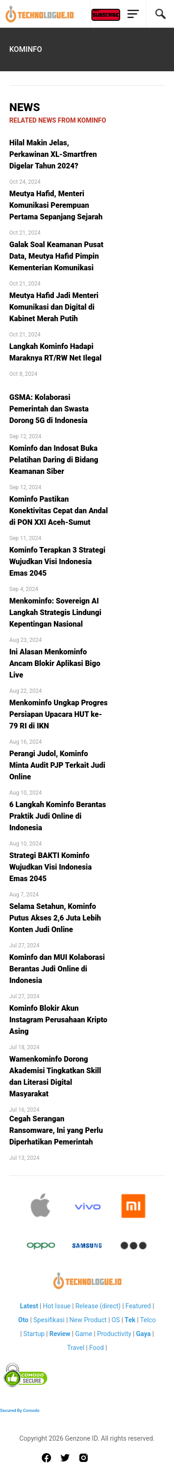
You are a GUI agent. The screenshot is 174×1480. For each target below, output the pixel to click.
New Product (88, 1320)
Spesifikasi (48, 1320)
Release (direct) (98, 1306)
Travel (75, 1347)
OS (115, 1320)
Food (96, 1347)
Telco (148, 1320)
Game (83, 1333)
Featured (138, 1306)
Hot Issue (57, 1306)
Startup (34, 1333)
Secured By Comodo (19, 1410)
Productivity (114, 1333)
